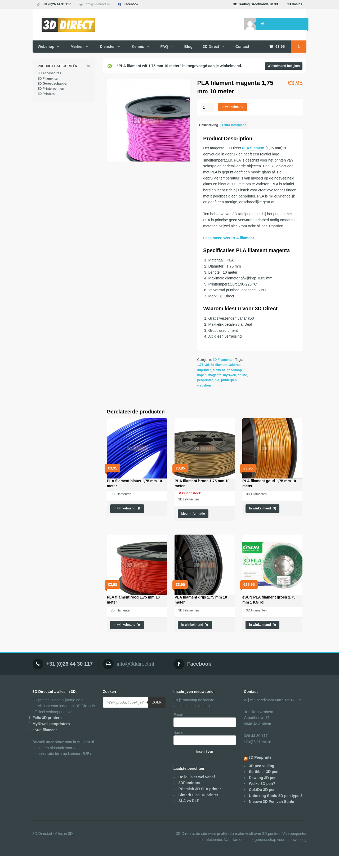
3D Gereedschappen (53, 83)
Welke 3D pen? (262, 783)
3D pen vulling (261, 766)
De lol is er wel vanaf (197, 777)
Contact (242, 46)
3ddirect (235, 365)
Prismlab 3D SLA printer (200, 789)
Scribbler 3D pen (263, 772)
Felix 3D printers (47, 718)
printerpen (229, 380)
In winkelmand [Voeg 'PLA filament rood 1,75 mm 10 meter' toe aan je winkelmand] (125, 625)
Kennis (138, 46)
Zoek (157, 702)
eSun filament (45, 730)
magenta (214, 375)
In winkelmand (233, 107)
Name (178, 732)
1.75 (200, 365)
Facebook (131, 4)
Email (178, 714)
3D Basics (294, 4)
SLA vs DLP (189, 801)
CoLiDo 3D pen (262, 790)
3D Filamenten (223, 360)
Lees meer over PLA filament (228, 238)
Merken (76, 46)
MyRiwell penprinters (51, 724)
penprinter (205, 380)
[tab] (208, 125)
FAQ (164, 46)
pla (217, 380)
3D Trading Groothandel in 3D (255, 4)
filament (219, 370)
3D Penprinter (261, 757)
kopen (202, 375)
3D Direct (211, 46)
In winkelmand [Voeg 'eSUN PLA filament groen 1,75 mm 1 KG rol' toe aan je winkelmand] (260, 625)
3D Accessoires (49, 73)
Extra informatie (234, 125)
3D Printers (46, 94)
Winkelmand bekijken (283, 66)
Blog (188, 46)
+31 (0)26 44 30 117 (56, 4)
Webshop (46, 46)
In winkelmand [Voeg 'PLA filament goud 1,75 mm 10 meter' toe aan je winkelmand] (260, 508)
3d (207, 365)
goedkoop (234, 370)
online (242, 375)
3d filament (219, 365)
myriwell (229, 375)
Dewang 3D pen (262, 778)
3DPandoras (189, 783)
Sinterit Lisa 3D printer (198, 795)
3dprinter (204, 370)
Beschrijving (208, 125)
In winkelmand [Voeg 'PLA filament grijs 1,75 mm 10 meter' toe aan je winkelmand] (192, 625)
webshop (204, 385)
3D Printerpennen (51, 88)
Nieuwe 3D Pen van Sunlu (271, 801)
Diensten (107, 46)
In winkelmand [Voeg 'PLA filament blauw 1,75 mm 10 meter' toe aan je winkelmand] (125, 508)
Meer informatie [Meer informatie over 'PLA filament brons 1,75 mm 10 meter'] (193, 514)
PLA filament (253, 148)
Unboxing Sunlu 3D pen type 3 (275, 796)
